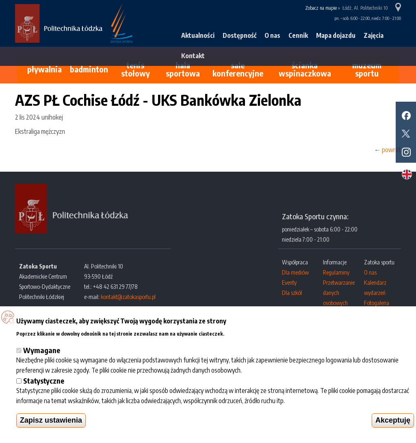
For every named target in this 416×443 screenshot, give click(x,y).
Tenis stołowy (135, 69)
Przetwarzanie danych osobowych (339, 292)
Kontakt (193, 56)
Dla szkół (292, 292)
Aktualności (197, 35)
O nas (272, 35)
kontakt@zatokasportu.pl (128, 296)
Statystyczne (43, 380)
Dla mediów (295, 272)
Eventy (289, 282)
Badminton (89, 69)
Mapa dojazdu (335, 35)
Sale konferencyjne (237, 69)
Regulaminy (336, 272)
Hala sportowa (183, 69)
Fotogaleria (376, 302)
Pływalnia (44, 69)
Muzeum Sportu (366, 69)
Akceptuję (392, 420)
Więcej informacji (249, 332)
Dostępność (239, 35)
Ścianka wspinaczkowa (305, 69)
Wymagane (41, 350)
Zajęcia (374, 35)
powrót (391, 150)
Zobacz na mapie (321, 8)
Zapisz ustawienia (51, 420)
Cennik (298, 35)
